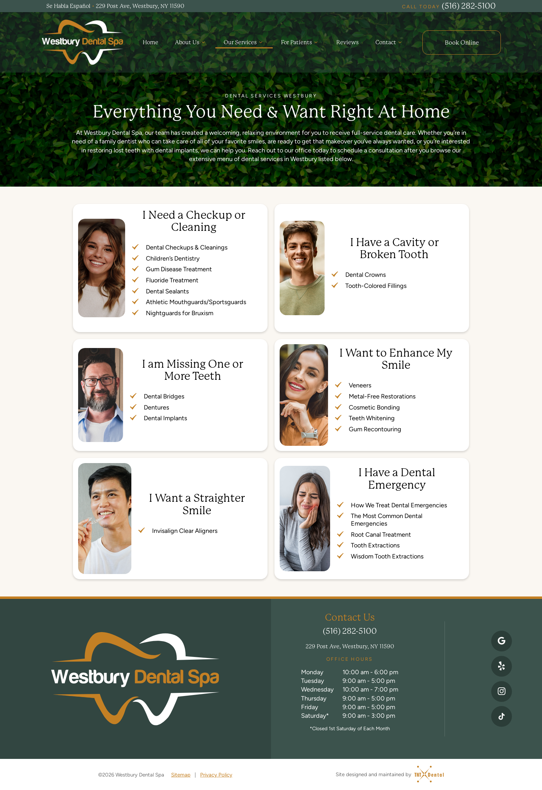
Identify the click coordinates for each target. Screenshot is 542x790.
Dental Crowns (365, 273)
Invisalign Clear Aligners (184, 529)
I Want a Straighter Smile (197, 503)
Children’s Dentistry (172, 257)
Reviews (347, 41)
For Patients (299, 42)
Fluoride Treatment (172, 279)
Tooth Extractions (375, 544)
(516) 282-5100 (449, 6)
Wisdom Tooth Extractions (387, 555)
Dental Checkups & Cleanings (186, 246)
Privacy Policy (216, 774)
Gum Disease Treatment (179, 268)
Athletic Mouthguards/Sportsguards (196, 300)
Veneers (360, 384)
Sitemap (180, 774)
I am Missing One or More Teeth (192, 368)
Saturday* (315, 714)
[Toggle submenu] (202, 42)
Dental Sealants (167, 290)
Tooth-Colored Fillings (375, 284)
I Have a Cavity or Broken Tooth (394, 247)
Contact (389, 42)
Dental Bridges (164, 395)
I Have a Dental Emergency (396, 477)
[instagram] (501, 690)
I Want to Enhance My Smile (395, 358)
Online (461, 41)
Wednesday (317, 688)
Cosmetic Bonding (374, 406)
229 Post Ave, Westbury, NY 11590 (350, 645)
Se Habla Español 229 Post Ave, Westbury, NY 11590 (115, 6)
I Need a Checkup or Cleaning (193, 220)
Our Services (243, 42)
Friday (309, 705)
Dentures (156, 406)
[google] (501, 639)
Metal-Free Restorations (382, 395)
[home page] (82, 42)
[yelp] (501, 665)
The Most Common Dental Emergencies (386, 518)
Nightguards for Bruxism (179, 312)
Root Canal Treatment (381, 533)
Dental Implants (165, 417)
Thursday (313, 696)
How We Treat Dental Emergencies (399, 504)
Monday (312, 671)
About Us (190, 42)
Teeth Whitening (372, 417)
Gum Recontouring (375, 428)
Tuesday (312, 679)
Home (149, 41)
